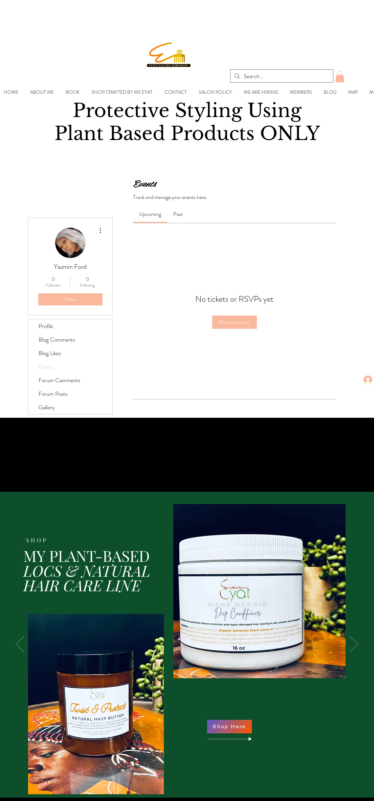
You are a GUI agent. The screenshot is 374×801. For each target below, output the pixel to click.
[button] (340, 76)
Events (46, 367)
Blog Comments (57, 340)
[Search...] (281, 76)
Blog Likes (50, 353)
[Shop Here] (229, 726)
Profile (46, 326)
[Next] (354, 645)
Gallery (47, 407)
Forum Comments (59, 380)
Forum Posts (53, 394)
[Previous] (20, 645)
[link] (150, 214)
